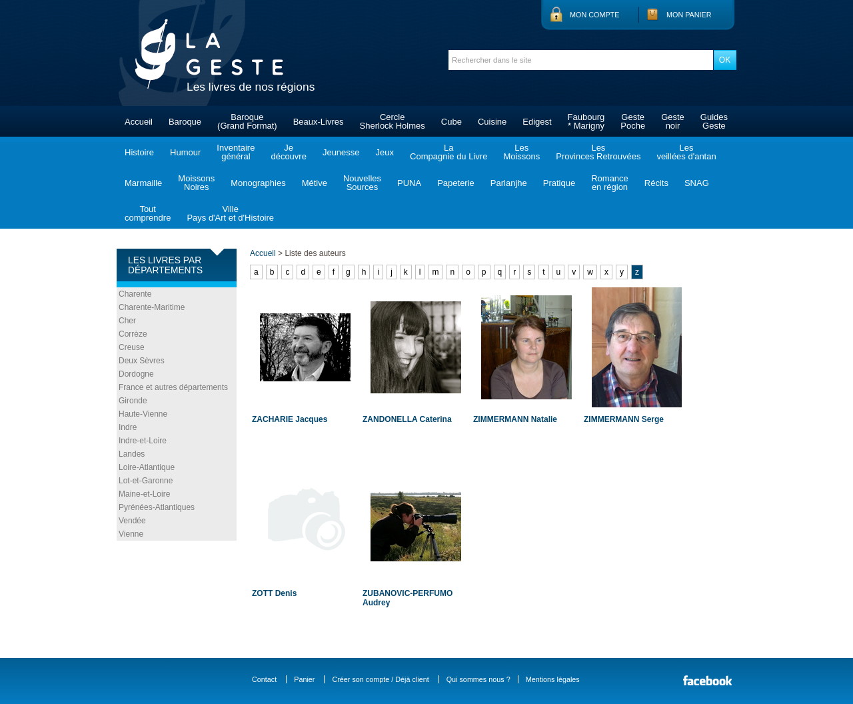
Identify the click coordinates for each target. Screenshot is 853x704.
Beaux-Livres (318, 122)
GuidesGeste (714, 121)
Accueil (139, 122)
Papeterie (455, 183)
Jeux (385, 152)
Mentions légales (553, 679)
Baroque (185, 122)
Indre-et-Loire (143, 440)
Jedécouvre (288, 152)
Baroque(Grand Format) (247, 121)
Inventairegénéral (236, 152)
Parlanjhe (508, 183)
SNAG (696, 183)
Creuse (132, 347)
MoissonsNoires (196, 182)
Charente (135, 294)
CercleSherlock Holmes (392, 121)
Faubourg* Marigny (586, 121)
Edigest (536, 122)
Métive (314, 183)
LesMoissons (521, 152)
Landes (132, 454)
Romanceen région (609, 182)
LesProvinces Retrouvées (598, 152)
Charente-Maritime (152, 307)
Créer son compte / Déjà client (380, 679)
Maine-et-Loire (144, 494)
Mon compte (594, 15)
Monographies (258, 183)
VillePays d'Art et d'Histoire (230, 213)
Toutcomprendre (148, 213)
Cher (127, 320)
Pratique (559, 183)
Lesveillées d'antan (686, 152)
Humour (185, 152)
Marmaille (143, 183)
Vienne (131, 534)
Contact (264, 679)
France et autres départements (173, 387)
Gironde (133, 400)
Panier (304, 679)
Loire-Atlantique (147, 467)
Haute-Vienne (143, 414)
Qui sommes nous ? (478, 679)
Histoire (139, 152)
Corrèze (133, 334)
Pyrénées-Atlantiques (157, 507)
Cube (451, 122)
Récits (656, 183)
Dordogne (136, 374)
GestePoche (632, 121)
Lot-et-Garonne (146, 480)
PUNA (409, 183)
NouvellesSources (362, 182)
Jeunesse (341, 152)
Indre (128, 427)
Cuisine (492, 122)
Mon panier (689, 15)
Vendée (132, 520)
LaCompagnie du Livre (448, 152)
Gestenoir (672, 121)
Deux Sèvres (142, 360)
